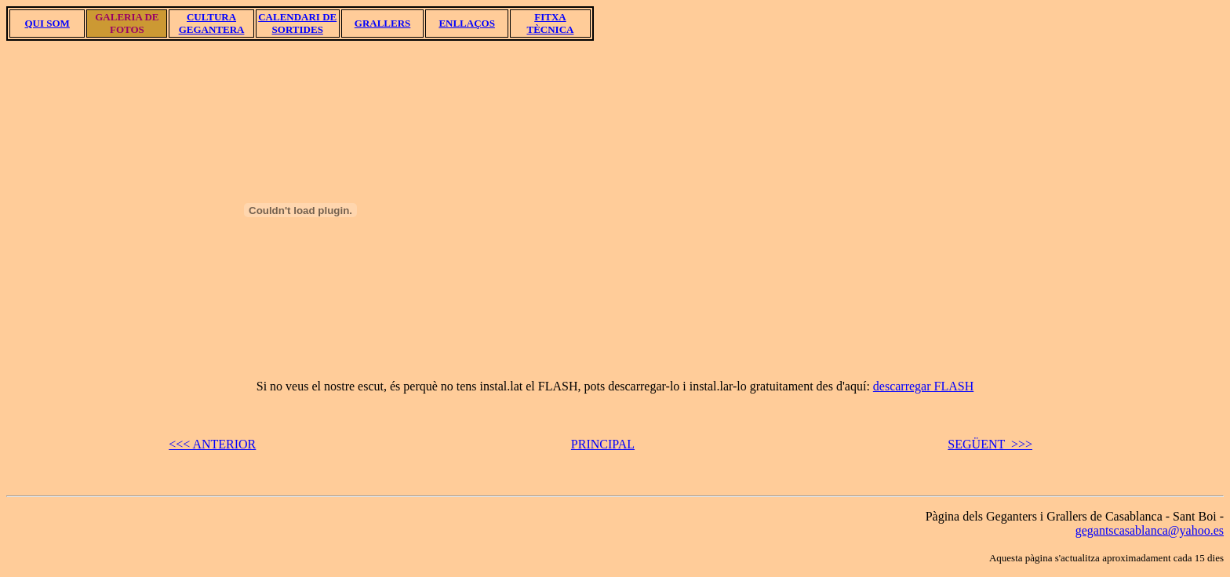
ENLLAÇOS (467, 23)
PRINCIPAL (603, 444)
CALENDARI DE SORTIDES (297, 23)
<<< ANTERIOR (212, 444)
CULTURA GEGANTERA (212, 23)
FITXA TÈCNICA (549, 23)
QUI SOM (46, 23)
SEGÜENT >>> (990, 444)
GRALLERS (383, 23)
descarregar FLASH (923, 386)
